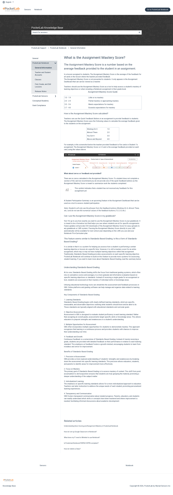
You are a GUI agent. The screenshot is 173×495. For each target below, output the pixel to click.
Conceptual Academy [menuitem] (40, 101)
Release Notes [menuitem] (40, 91)
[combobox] (84, 32)
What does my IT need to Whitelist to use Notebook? (82, 437)
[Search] (139, 32)
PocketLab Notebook (58, 48)
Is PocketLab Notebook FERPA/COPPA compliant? (81, 443)
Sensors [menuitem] (43, 465)
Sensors (27, 10)
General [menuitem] (35, 58)
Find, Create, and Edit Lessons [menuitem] (43, 85)
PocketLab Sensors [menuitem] (40, 96)
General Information (77, 48)
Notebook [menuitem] (129, 465)
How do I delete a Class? (72, 449)
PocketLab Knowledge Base (47, 27)
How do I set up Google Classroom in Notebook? (80, 432)
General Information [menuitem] (43, 68)
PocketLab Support (38, 48)
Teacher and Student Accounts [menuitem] (43, 73)
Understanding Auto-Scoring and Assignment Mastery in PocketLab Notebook (91, 426)
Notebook (38, 10)
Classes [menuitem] (38, 80)
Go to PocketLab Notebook (157, 10)
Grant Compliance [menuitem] (39, 105)
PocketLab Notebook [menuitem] (40, 63)
